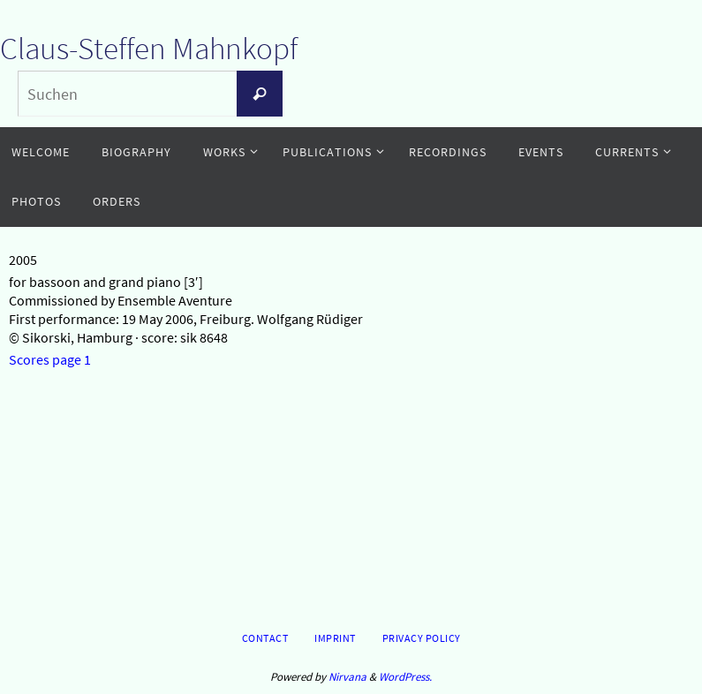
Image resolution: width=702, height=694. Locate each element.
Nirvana (347, 676)
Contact (265, 638)
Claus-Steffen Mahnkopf (149, 48)
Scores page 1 (50, 359)
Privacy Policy (421, 638)
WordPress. (405, 676)
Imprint (335, 638)
